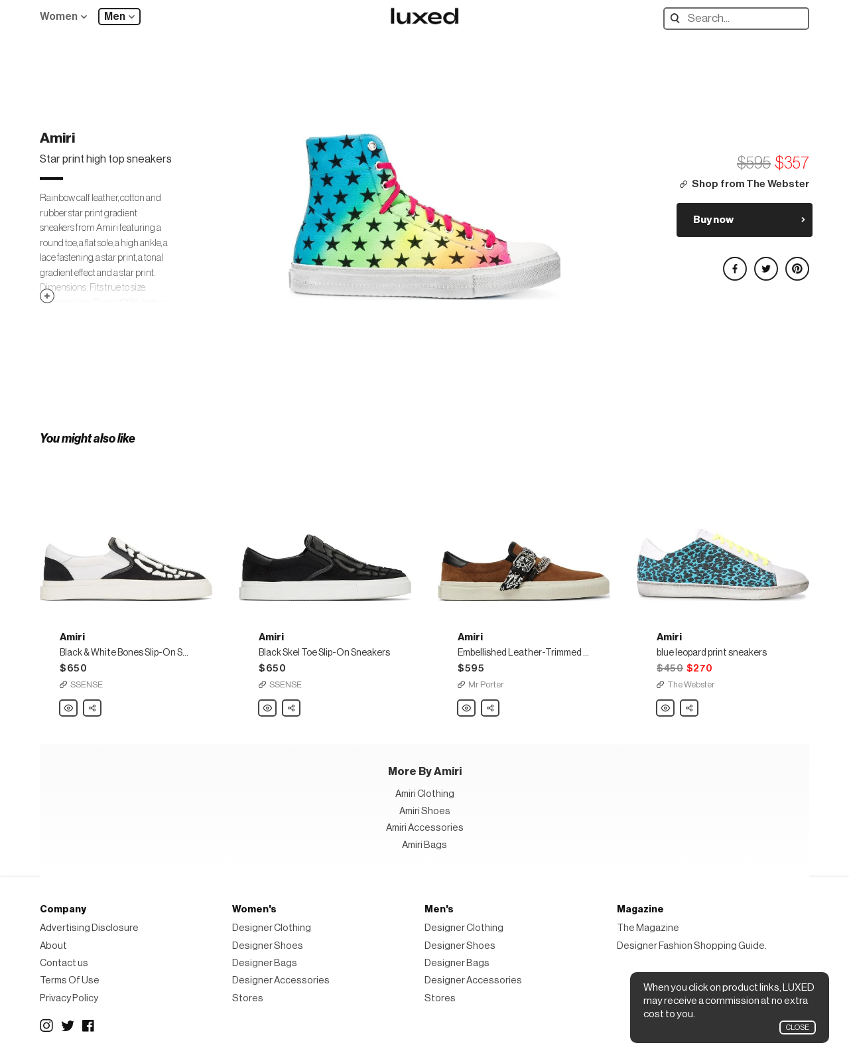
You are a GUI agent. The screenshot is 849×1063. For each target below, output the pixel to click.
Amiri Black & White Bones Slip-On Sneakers (69, 709)
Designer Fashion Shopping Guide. (692, 946)
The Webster (691, 684)
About (53, 946)
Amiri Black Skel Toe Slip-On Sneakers (268, 709)
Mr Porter (486, 684)
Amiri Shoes (424, 811)
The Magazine (648, 928)
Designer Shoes (267, 946)
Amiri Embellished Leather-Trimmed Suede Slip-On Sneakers (467, 709)
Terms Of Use (69, 980)
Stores (247, 998)
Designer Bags (264, 963)
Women (59, 16)
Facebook (89, 1025)
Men (114, 16)
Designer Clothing (271, 928)
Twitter (67, 1025)
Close (797, 1027)
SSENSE (86, 684)
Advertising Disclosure (89, 928)
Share (92, 705)
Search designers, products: (678, 18)
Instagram (46, 1025)
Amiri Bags (424, 845)
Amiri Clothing (424, 794)
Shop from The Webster (750, 184)
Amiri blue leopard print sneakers (666, 709)
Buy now (713, 219)
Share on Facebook (734, 263)
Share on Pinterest (796, 263)
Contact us (64, 963)
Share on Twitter (765, 263)
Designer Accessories (281, 980)
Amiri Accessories (425, 828)
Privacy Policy (69, 998)
